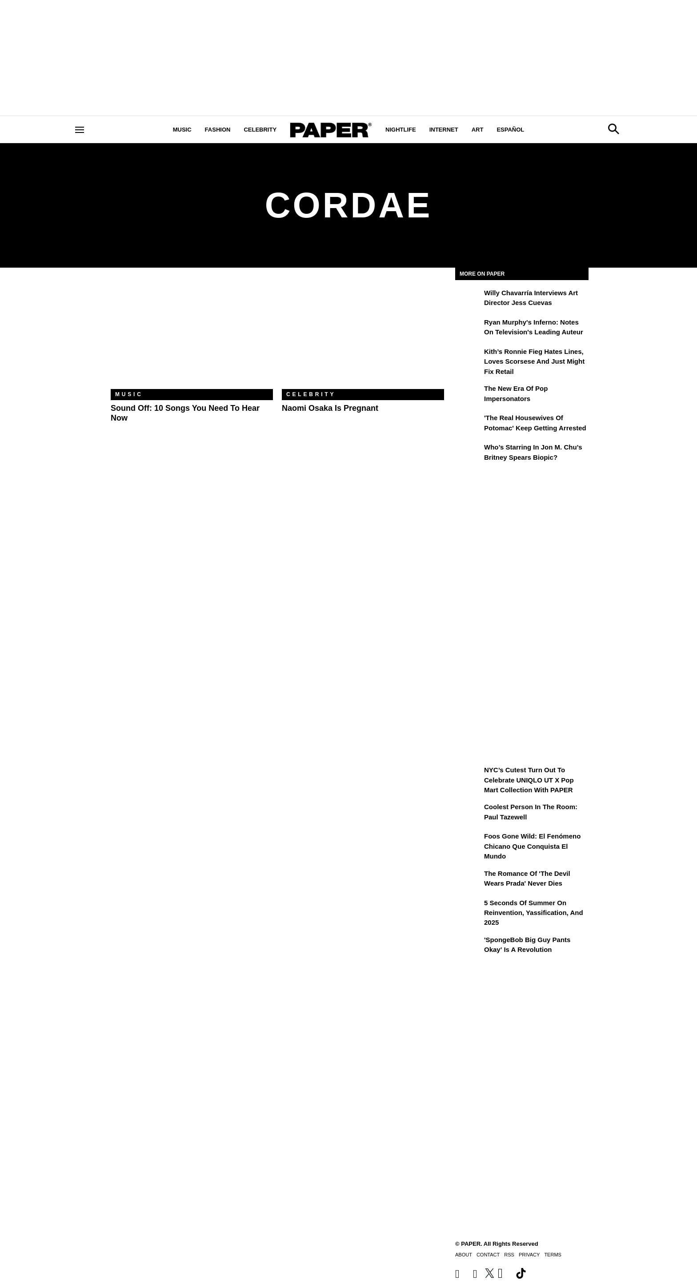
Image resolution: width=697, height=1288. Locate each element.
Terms (552, 1254)
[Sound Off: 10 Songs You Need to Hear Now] (192, 335)
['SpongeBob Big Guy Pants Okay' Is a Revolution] (468, 946)
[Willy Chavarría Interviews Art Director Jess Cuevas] (468, 299)
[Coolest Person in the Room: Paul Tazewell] (468, 813)
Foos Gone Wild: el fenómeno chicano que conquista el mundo (532, 846)
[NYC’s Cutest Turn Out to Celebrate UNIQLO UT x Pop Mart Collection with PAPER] (468, 776)
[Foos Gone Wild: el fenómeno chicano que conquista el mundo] (468, 842)
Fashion (218, 129)
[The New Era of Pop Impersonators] (468, 395)
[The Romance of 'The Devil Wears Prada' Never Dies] (468, 880)
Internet (443, 129)
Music (182, 129)
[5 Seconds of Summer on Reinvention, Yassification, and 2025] (468, 909)
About (463, 1254)
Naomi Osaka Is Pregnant (330, 408)
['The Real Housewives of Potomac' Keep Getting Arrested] (468, 424)
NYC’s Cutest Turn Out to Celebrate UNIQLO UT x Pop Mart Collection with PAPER (529, 780)
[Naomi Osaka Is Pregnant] (363, 335)
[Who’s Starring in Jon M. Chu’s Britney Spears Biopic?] (468, 453)
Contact (488, 1254)
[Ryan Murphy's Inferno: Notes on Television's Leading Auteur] (468, 328)
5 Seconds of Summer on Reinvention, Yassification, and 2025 (533, 913)
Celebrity (260, 129)
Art (478, 129)
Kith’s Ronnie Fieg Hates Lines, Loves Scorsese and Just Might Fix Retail (534, 361)
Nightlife (400, 129)
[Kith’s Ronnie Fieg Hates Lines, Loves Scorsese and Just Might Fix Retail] (468, 358)
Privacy (529, 1254)
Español (510, 129)
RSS (509, 1254)
